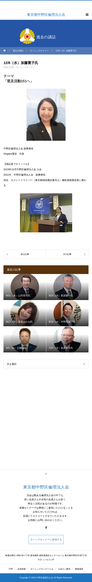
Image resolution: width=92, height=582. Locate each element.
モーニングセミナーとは (41, 569)
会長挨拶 (21, 569)
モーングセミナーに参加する (46, 539)
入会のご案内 (64, 569)
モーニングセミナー (25, 67)
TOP (11, 569)
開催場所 (79, 569)
